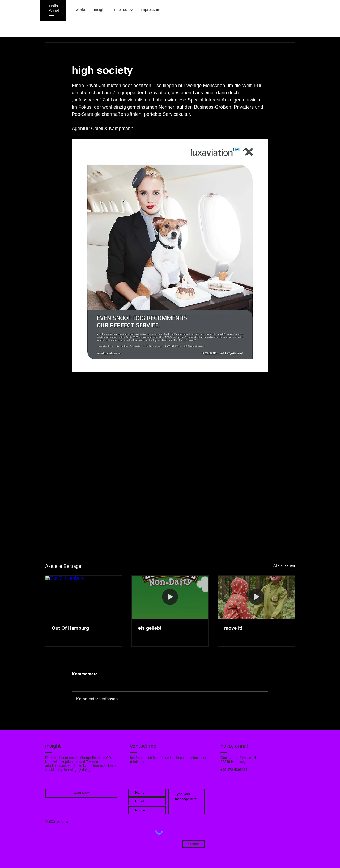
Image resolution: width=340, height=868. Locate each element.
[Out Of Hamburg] (83, 597)
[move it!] (256, 597)
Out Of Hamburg (70, 628)
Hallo (53, 5)
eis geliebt (150, 628)
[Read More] (81, 793)
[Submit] (193, 844)
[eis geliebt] (170, 597)
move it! (233, 628)
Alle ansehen (284, 565)
